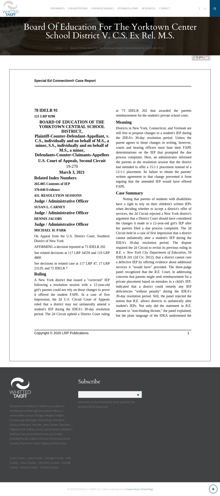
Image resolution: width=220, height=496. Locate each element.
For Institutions (77, 8)
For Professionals (102, 8)
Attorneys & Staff (128, 8)
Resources (148, 8)
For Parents (57, 8)
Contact (164, 8)
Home (59, 48)
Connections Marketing (139, 489)
